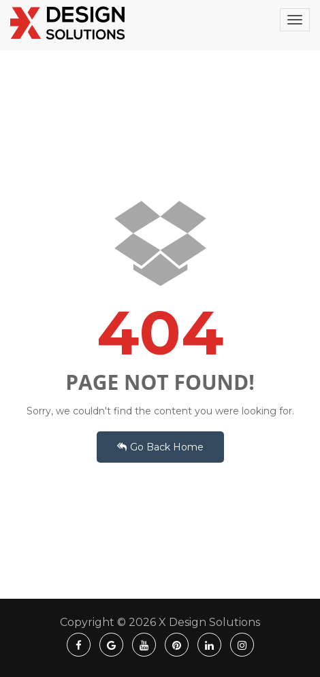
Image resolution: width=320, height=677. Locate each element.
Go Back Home (160, 447)
